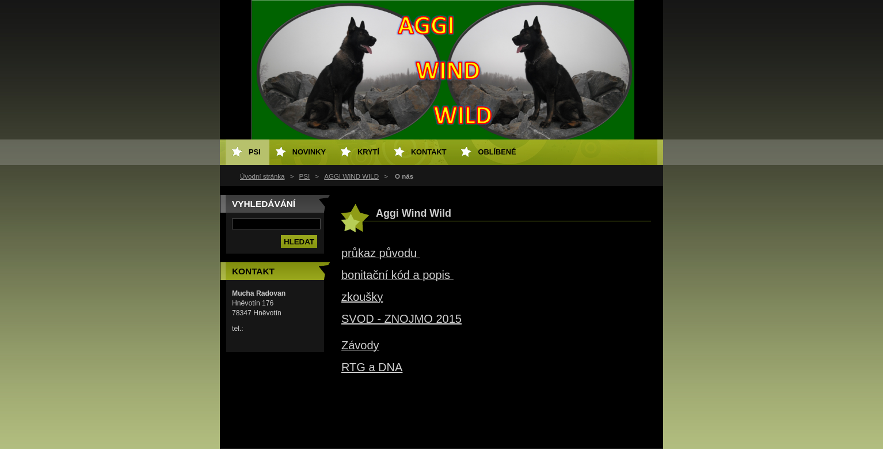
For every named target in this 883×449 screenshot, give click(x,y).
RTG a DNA (371, 367)
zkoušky (362, 296)
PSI (304, 176)
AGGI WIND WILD (351, 176)
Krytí (368, 152)
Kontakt (429, 152)
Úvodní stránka (262, 176)
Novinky (309, 152)
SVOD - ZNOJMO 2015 (401, 318)
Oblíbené (497, 152)
